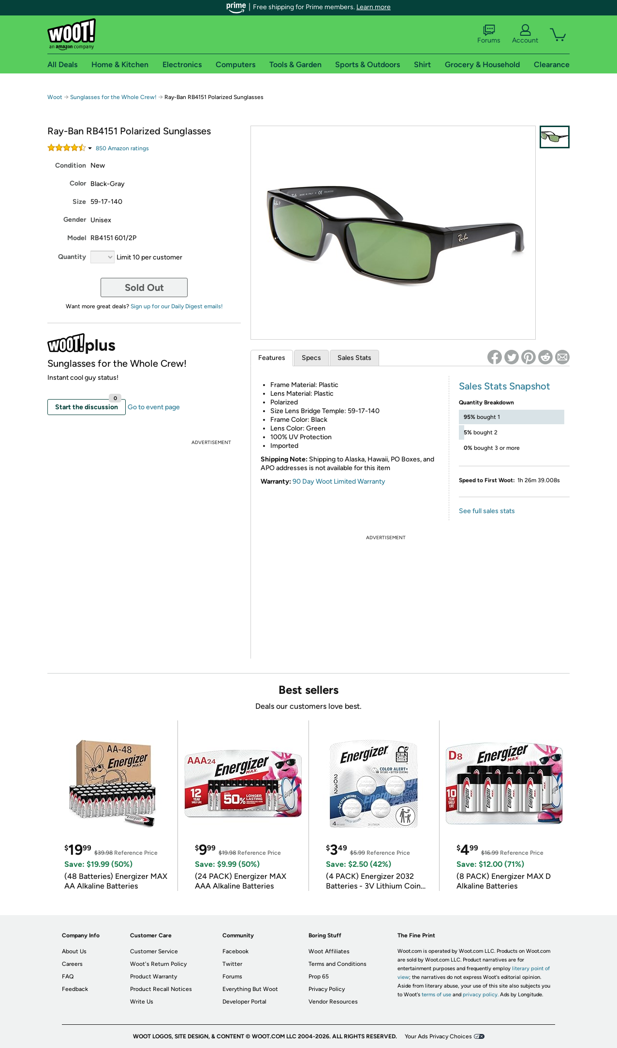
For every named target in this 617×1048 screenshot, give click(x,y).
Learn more (373, 7)
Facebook (235, 951)
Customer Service (154, 951)
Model (76, 238)
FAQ (67, 976)
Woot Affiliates (329, 951)
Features (271, 358)
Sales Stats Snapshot (504, 386)
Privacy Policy (326, 989)
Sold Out (144, 287)
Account (525, 34)
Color (78, 183)
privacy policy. (481, 994)
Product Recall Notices (161, 989)
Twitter (232, 964)
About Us (74, 951)
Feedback (75, 989)
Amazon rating (122, 148)
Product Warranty (153, 976)
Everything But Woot (250, 989)
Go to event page (154, 407)
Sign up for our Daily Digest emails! (177, 306)
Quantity (72, 257)
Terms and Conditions (337, 964)
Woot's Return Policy (158, 964)
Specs (311, 358)
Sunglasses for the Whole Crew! (113, 97)
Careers (72, 964)
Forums (488, 34)
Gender (74, 219)
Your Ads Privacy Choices (438, 1036)
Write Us (141, 1001)
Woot (54, 97)
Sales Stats (354, 358)
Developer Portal (244, 1001)
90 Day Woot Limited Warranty (339, 481)
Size (79, 202)
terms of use (436, 994)
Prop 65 (318, 976)
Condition (70, 165)
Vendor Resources (333, 1001)
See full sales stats (487, 511)
